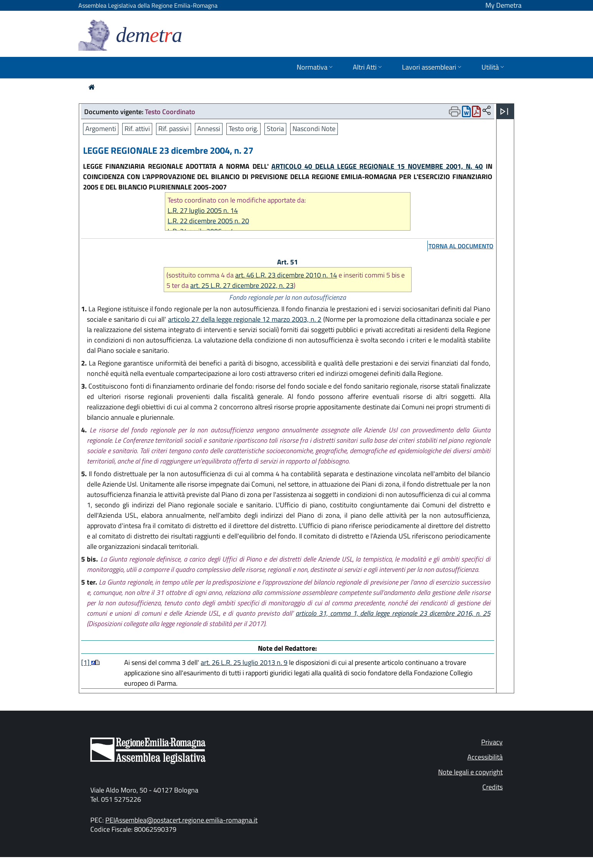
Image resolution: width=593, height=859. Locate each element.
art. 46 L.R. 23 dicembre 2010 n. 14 (286, 275)
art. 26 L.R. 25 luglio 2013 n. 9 (244, 662)
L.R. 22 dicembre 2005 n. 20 (208, 221)
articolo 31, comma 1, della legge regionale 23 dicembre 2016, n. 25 (393, 613)
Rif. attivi (137, 128)
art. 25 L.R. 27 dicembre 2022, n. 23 (242, 285)
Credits (492, 787)
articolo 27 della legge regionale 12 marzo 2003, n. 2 (244, 319)
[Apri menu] (504, 111)
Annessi (208, 128)
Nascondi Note (314, 128)
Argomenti (100, 128)
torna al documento (461, 246)
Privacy (492, 742)
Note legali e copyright (470, 772)
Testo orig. (243, 128)
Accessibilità (485, 757)
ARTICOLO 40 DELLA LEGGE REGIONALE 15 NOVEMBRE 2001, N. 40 (377, 166)
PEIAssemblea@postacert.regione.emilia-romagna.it (181, 820)
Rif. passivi (173, 128)
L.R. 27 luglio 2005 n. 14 (203, 210)
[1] (86, 662)
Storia (275, 128)
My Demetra (503, 5)
